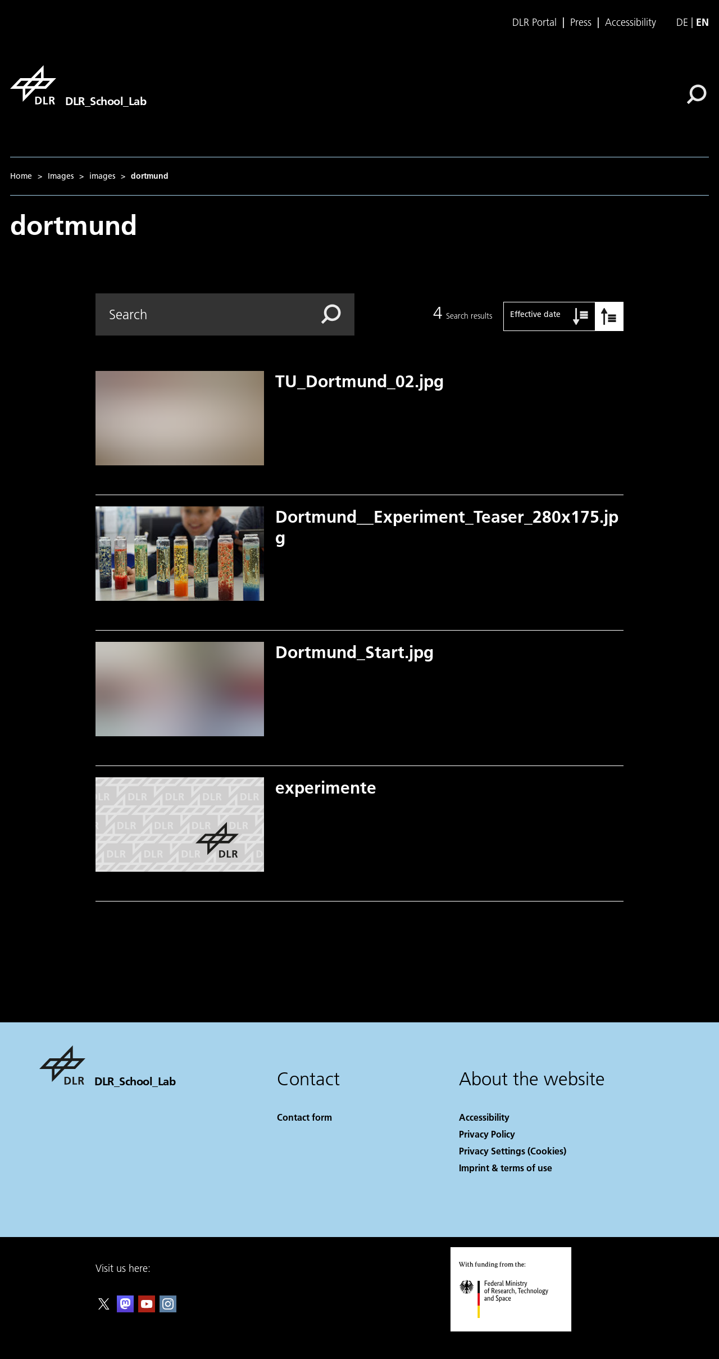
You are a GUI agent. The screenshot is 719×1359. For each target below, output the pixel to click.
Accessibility (630, 22)
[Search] (696, 94)
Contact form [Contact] (304, 1117)
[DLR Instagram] (168, 1308)
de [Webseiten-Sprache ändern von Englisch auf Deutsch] (682, 22)
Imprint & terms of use (505, 1168)
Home (21, 176)
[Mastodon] (125, 1308)
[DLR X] (103, 1308)
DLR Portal (534, 22)
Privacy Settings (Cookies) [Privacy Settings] (512, 1151)
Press (580, 22)
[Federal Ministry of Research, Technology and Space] (513, 1327)
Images (61, 176)
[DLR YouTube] (146, 1308)
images (102, 176)
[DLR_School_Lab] (78, 85)
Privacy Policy (487, 1134)
